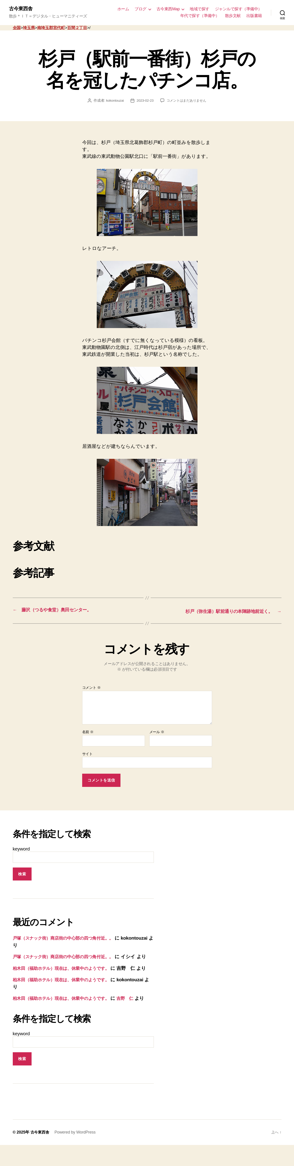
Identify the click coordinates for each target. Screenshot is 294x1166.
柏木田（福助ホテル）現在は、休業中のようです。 (67, 975)
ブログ (140, 9)
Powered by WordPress (76, 1153)
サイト (87, 754)
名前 (88, 732)
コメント (91, 688)
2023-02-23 (144, 101)
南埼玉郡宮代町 (51, 28)
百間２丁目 (77, 28)
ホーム (123, 9)
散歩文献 (233, 16)
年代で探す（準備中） (199, 16)
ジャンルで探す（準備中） (238, 9)
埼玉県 (29, 28)
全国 (17, 28)
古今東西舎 (22, 9)
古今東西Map (168, 9)
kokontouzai (113, 101)
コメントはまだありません (187, 101)
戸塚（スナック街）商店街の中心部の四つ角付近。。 (69, 938)
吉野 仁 (138, 1012)
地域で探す (199, 9)
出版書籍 (254, 16)
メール (156, 732)
